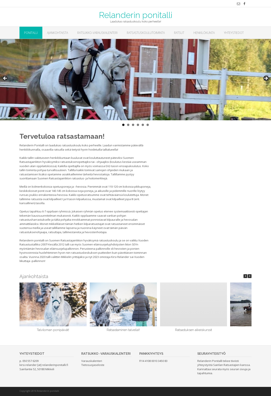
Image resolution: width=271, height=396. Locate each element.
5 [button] (143, 125)
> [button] (266, 78)
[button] (250, 276)
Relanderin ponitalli (135, 14)
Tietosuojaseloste (92, 365)
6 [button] (148, 125)
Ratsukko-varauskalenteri (97, 33)
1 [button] (123, 125)
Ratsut (179, 33)
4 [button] (138, 125)
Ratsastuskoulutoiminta (146, 33)
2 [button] (128, 125)
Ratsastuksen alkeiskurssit (193, 330)
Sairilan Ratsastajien (226, 365)
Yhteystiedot (234, 33)
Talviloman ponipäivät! (53, 330)
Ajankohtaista (57, 33)
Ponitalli (31, 33)
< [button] (5, 78)
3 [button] (133, 125)
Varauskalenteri (91, 361)
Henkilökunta (204, 33)
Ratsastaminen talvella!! (123, 330)
